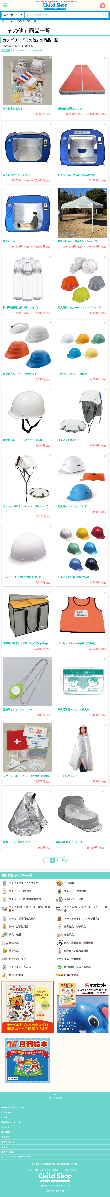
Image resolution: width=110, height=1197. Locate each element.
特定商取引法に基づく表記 (67, 1164)
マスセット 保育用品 (31, 891)
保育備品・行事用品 (87, 926)
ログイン (6, 1137)
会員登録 (6, 1132)
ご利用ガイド (8, 1142)
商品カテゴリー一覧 (17, 876)
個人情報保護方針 (48, 1164)
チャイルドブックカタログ (31, 883)
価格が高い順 (37, 50)
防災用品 (31, 950)
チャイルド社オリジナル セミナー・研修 (87, 909)
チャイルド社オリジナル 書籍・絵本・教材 (31, 909)
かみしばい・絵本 (87, 899)
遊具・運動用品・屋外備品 (87, 942)
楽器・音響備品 (87, 959)
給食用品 (87, 934)
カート (5, 1127)
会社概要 (35, 1164)
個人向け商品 (31, 975)
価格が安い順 (24, 50)
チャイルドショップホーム (14, 1108)
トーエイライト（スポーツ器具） (87, 918)
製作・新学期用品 (31, 926)
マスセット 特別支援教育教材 (31, 899)
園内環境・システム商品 (87, 967)
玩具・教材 (31, 934)
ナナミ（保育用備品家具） (31, 918)
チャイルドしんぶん (31, 967)
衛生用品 (31, 942)
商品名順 (14, 50)
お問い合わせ (8, 1152)
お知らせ (6, 1112)
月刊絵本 (87, 883)
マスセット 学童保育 (87, 891)
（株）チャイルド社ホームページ (16, 1157)
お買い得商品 (87, 975)
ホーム (8, 21)
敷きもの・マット (31, 959)
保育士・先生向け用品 (87, 950)
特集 (4, 1117)
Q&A (5, 1147)
